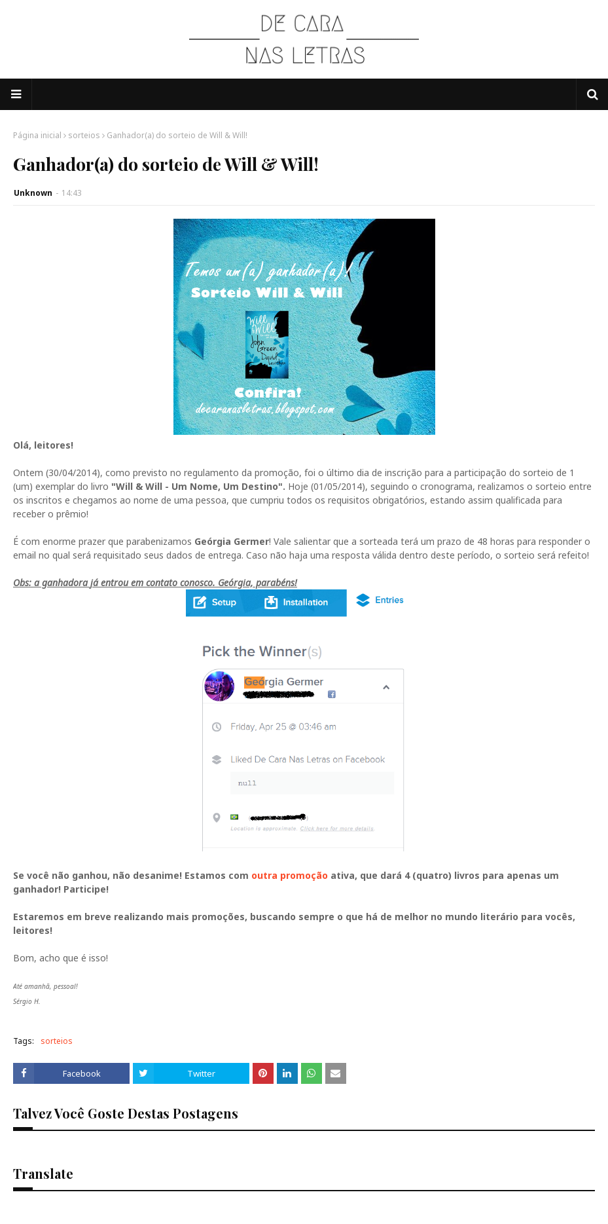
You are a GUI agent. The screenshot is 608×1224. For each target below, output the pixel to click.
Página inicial (37, 135)
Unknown (33, 192)
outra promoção (289, 875)
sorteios (84, 135)
